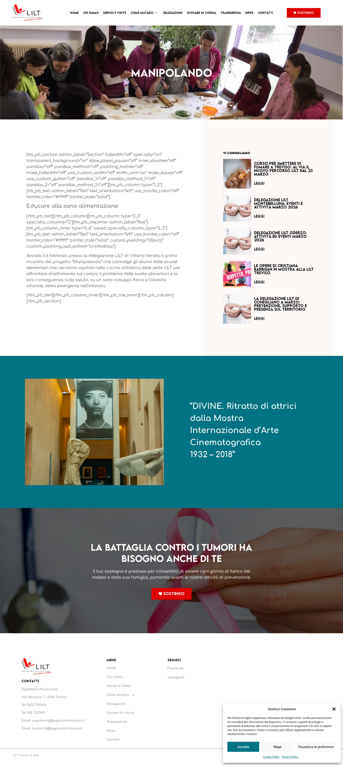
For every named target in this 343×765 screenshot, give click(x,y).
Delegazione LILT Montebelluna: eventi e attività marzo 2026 (278, 203)
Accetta (243, 747)
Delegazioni (172, 13)
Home (74, 13)
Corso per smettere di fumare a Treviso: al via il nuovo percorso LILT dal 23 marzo (283, 168)
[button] (334, 709)
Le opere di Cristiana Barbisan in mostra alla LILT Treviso (284, 269)
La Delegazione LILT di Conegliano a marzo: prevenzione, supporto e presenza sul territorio (280, 304)
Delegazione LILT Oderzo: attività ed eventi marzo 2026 (280, 236)
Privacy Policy (290, 757)
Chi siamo (91, 13)
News (249, 13)
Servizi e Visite (114, 13)
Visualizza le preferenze (316, 747)
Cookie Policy (271, 757)
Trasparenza (230, 13)
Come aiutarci (144, 13)
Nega (277, 747)
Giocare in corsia (201, 13)
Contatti (265, 13)
